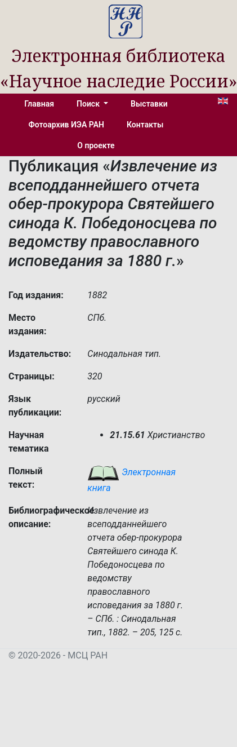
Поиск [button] (89, 103)
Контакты (145, 124)
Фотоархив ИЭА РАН (67, 124)
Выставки (149, 103)
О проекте (95, 145)
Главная (39, 103)
